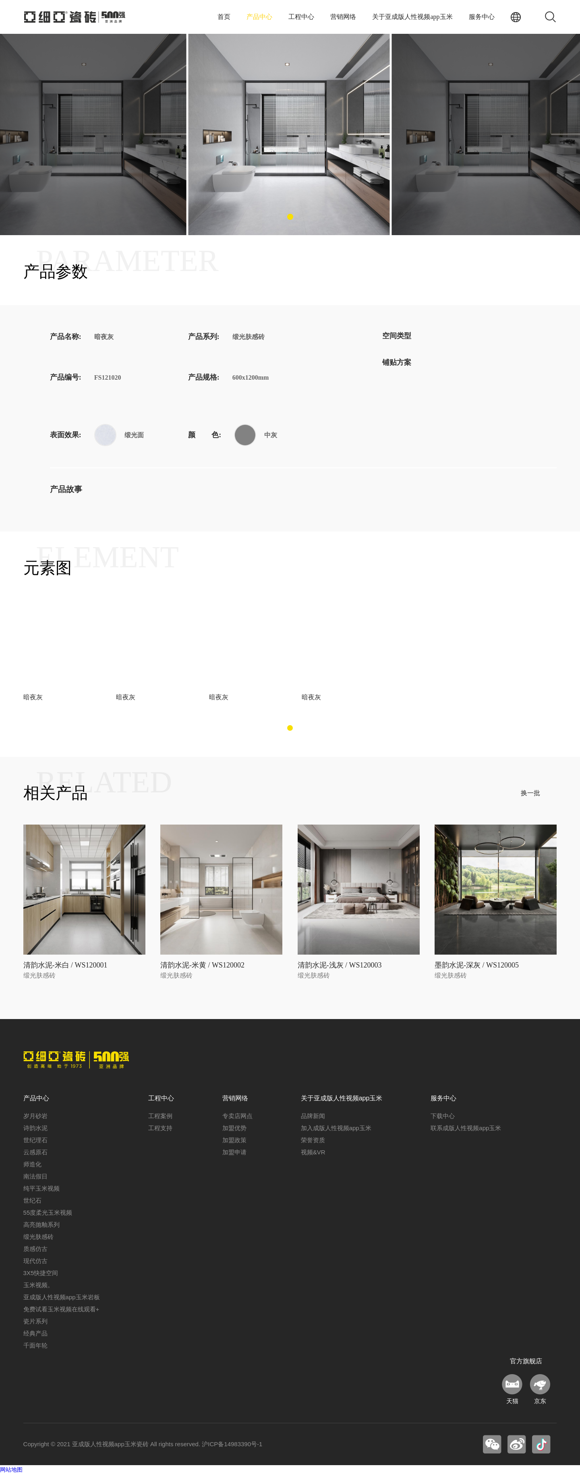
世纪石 (32, 1200)
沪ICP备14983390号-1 (232, 1444)
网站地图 (11, 1469)
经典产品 (35, 1333)
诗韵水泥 (35, 1128)
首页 (224, 16)
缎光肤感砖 (38, 1236)
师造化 (32, 1164)
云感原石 (35, 1152)
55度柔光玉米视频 (47, 1212)
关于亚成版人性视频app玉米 (412, 16)
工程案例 (160, 1115)
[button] (290, 217)
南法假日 (35, 1176)
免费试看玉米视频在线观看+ (61, 1309)
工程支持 (160, 1128)
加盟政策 (234, 1140)
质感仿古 (35, 1248)
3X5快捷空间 (40, 1272)
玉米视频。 (38, 1285)
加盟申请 (234, 1152)
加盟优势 (234, 1128)
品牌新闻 (313, 1115)
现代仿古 (35, 1260)
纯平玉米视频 (41, 1188)
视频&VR (313, 1152)
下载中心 (443, 1115)
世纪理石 (35, 1140)
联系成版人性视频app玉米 (466, 1128)
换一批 (530, 793)
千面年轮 (35, 1345)
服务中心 (482, 16)
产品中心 (259, 16)
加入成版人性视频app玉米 (336, 1128)
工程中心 (301, 16)
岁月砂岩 (35, 1115)
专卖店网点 (237, 1115)
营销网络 (343, 16)
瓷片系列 (35, 1321)
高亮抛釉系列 (41, 1224)
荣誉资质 (313, 1140)
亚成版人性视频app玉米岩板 (61, 1297)
